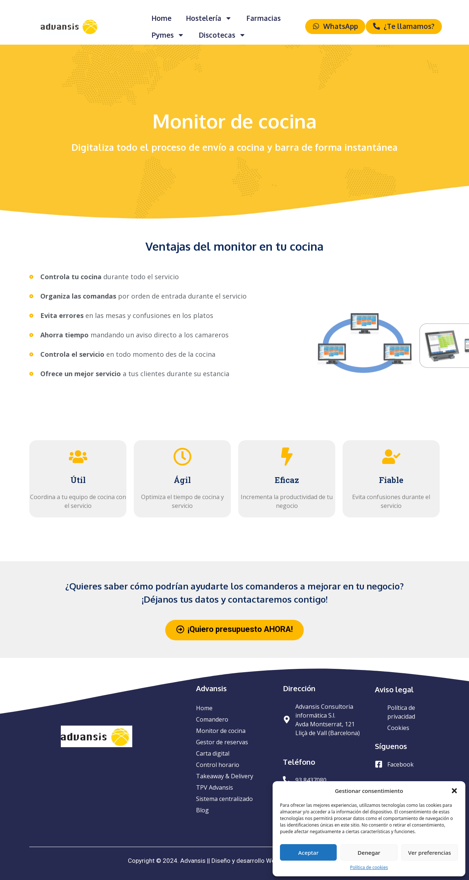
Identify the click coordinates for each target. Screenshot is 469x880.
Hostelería (209, 18)
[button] (454, 790)
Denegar (369, 852)
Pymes (168, 35)
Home (161, 18)
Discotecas (222, 35)
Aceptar (308, 852)
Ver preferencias (429, 852)
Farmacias (264, 18)
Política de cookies (369, 867)
